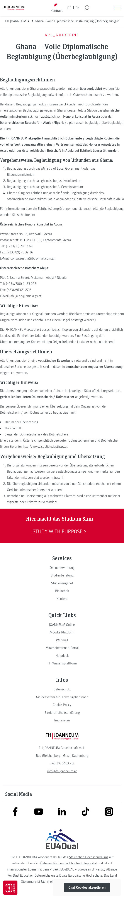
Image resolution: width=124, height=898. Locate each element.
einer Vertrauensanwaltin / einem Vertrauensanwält (44, 144)
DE (69, 8)
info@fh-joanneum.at (62, 771)
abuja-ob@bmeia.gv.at (25, 296)
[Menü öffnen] (118, 8)
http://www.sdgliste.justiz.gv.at (45, 446)
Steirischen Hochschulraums (88, 857)
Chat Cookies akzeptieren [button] (86, 887)
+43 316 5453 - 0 (62, 763)
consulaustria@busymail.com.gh (32, 258)
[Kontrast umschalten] (56, 8)
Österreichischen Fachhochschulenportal (68, 863)
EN (78, 8)
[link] (62, 568)
